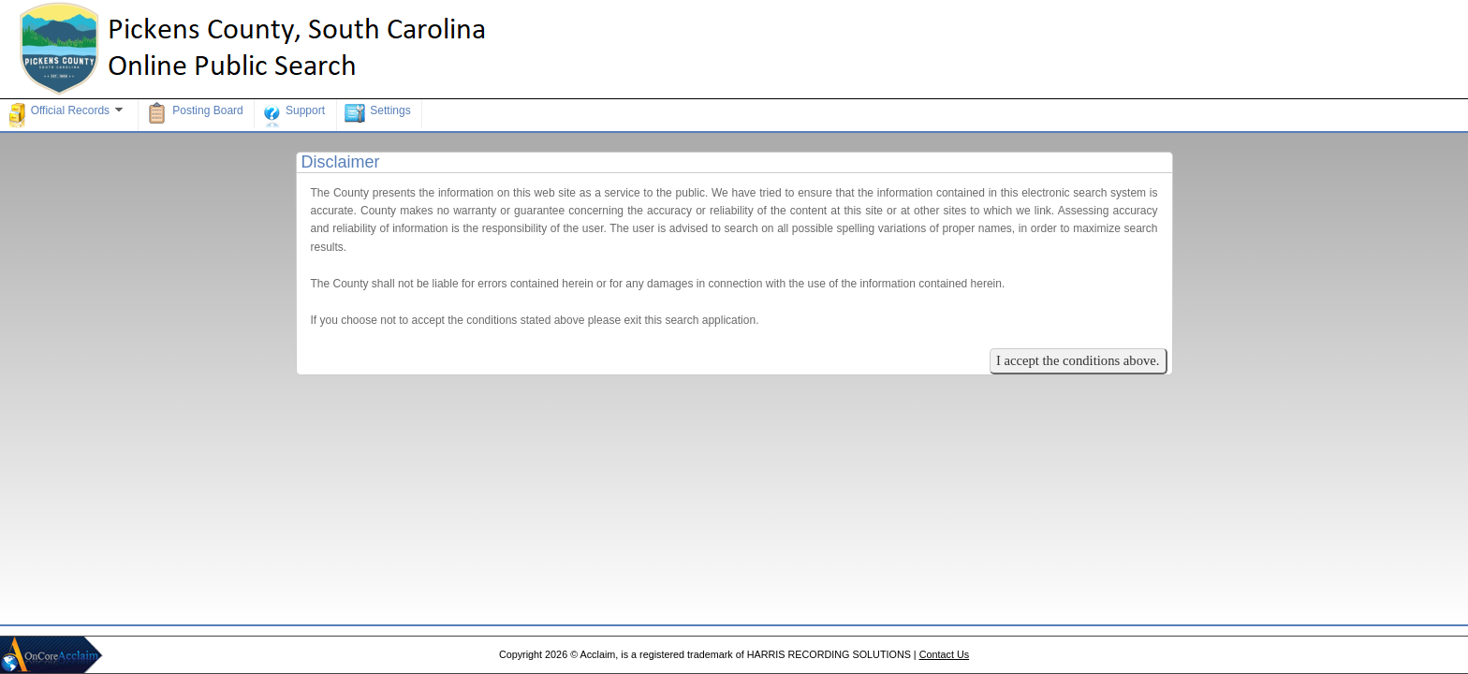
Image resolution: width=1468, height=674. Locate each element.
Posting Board (193, 113)
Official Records (66, 115)
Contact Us (944, 654)
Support (293, 115)
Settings (377, 113)
